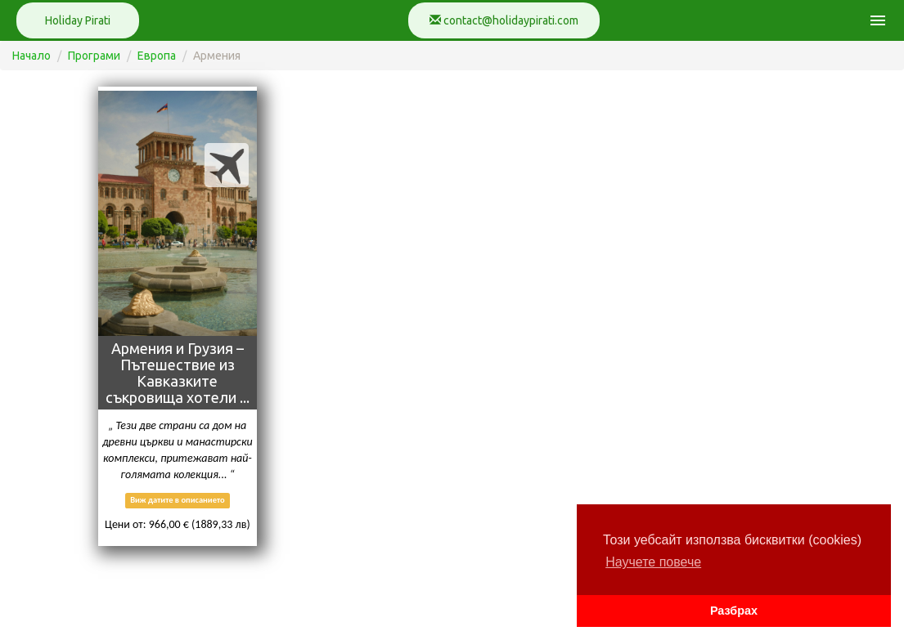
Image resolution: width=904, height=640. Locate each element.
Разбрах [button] (734, 610)
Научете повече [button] (653, 562)
